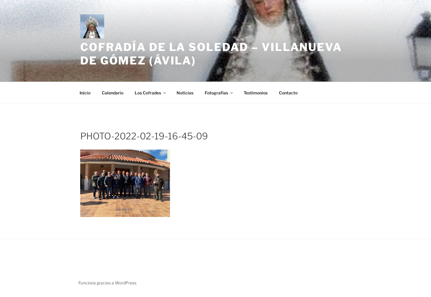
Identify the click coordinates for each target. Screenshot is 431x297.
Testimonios (256, 92)
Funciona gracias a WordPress (107, 282)
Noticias (185, 92)
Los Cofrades (151, 92)
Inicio (85, 92)
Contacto (288, 92)
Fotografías (219, 92)
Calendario (112, 92)
